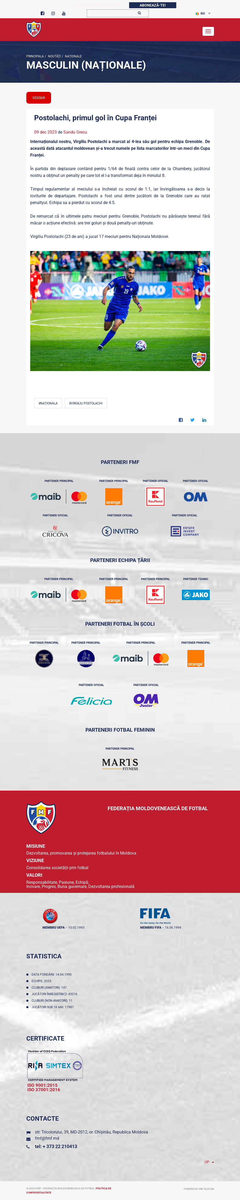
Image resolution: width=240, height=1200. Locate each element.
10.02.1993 (76, 927)
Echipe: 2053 (42, 981)
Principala (35, 56)
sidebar (39, 98)
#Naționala (48, 403)
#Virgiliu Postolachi (85, 403)
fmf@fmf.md (47, 1138)
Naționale (73, 56)
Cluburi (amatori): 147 (50, 987)
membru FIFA (150, 927)
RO (200, 13)
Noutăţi (54, 56)
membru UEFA (53, 927)
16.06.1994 (173, 927)
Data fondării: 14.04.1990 (52, 974)
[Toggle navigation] (208, 31)
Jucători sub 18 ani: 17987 (53, 1007)
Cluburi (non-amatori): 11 (53, 1000)
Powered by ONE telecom (199, 1189)
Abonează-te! (153, 5)
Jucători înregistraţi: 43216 (55, 994)
